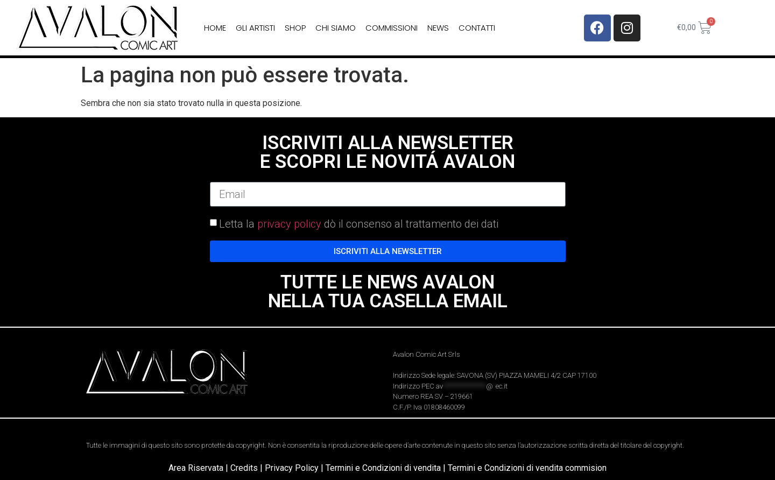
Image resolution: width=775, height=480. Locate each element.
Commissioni (391, 27)
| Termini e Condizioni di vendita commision (525, 468)
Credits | (247, 468)
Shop (295, 27)
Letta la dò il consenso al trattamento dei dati (358, 223)
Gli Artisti (255, 27)
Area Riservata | (199, 468)
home (215, 27)
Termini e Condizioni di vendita (383, 468)
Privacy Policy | (295, 468)
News (438, 27)
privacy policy (289, 223)
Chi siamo (335, 27)
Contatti (477, 27)
